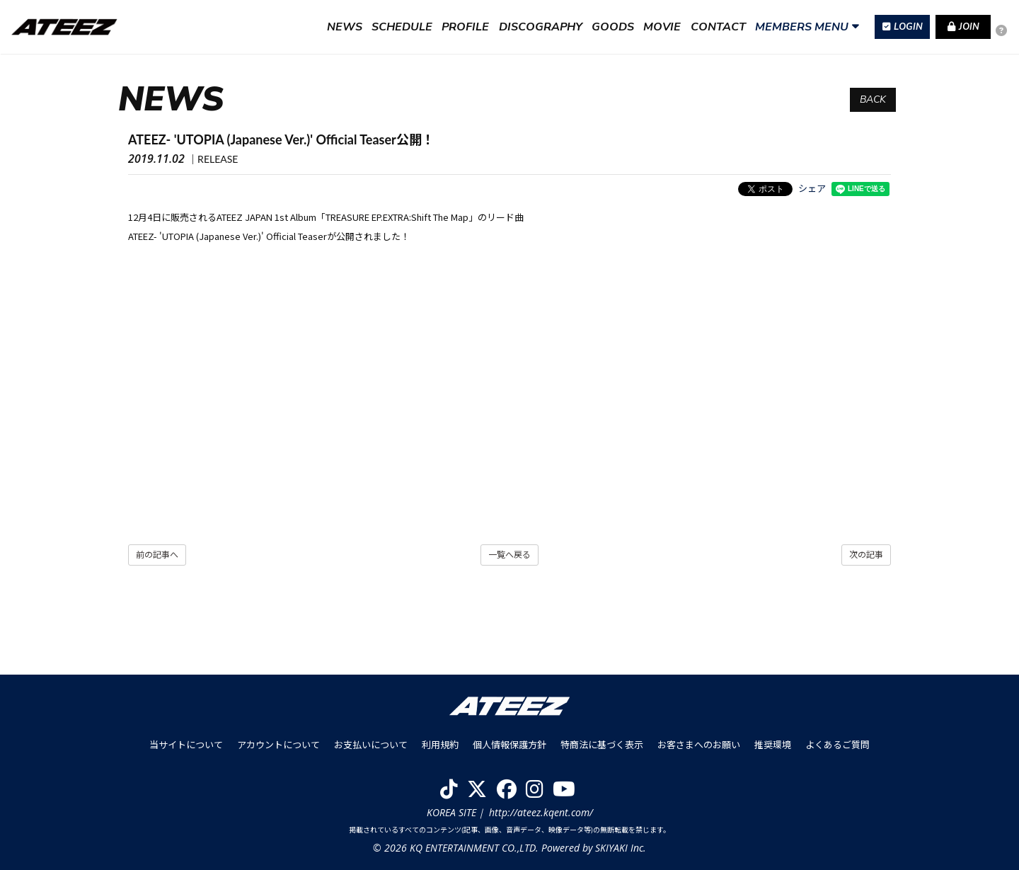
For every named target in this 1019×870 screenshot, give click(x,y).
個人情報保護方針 (509, 744)
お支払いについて (371, 744)
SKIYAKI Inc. (620, 847)
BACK (873, 99)
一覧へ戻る (509, 554)
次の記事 (866, 554)
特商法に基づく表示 (601, 744)
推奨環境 (772, 744)
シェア (812, 188)
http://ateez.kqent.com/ (541, 812)
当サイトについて (186, 744)
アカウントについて (278, 744)
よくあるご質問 (837, 744)
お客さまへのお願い (698, 744)
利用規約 (440, 744)
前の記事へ (157, 554)
